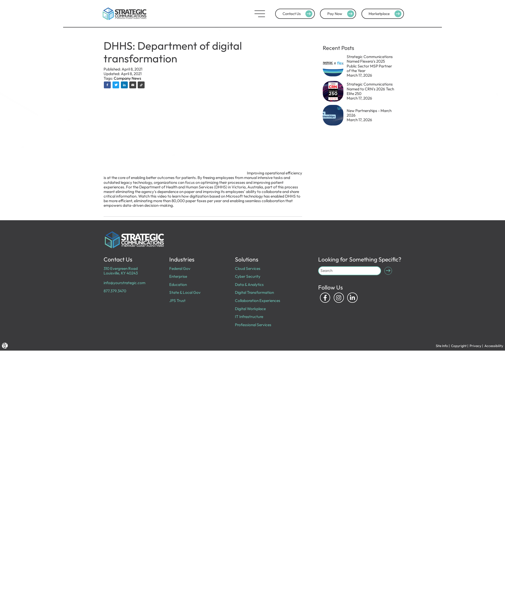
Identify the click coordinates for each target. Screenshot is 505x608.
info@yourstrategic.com (124, 282)
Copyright (459, 346)
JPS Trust (177, 300)
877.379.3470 (115, 290)
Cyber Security (247, 276)
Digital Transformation (254, 292)
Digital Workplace (250, 308)
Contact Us (298, 14)
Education (178, 284)
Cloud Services (247, 268)
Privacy (475, 346)
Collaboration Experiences (257, 300)
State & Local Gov (185, 292)
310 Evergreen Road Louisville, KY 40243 (121, 270)
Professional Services (253, 324)
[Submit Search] (388, 270)
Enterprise (178, 276)
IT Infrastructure (249, 316)
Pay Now (341, 14)
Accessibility (493, 346)
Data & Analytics (249, 284)
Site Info (442, 346)
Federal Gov (179, 268)
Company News (127, 78)
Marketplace (386, 14)
